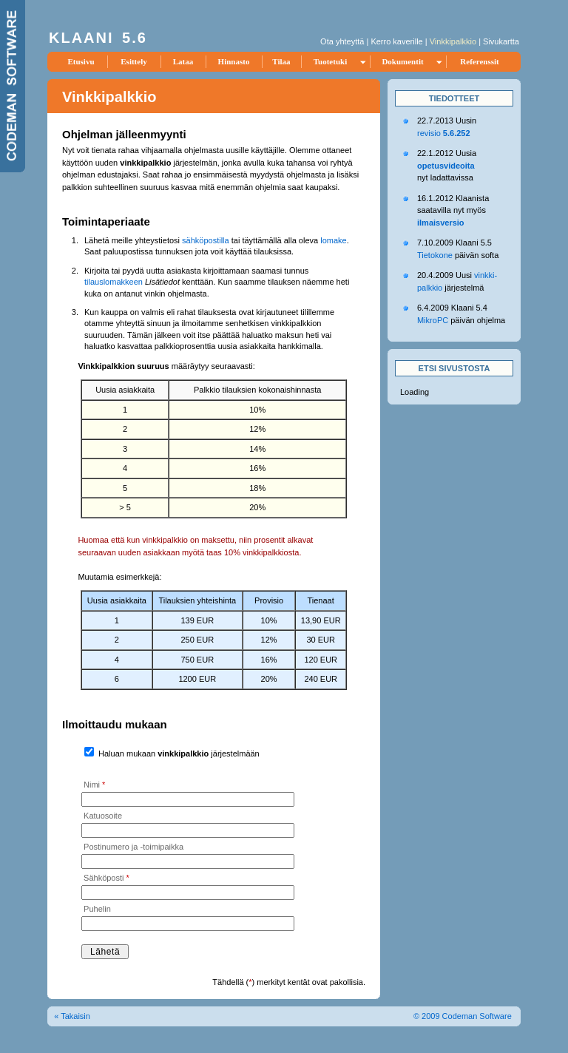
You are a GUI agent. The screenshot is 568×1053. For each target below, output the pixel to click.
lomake (333, 240)
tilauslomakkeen (113, 281)
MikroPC (432, 320)
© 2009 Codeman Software (462, 1016)
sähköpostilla (205, 240)
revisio (443, 133)
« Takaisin (72, 1016)
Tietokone (435, 255)
